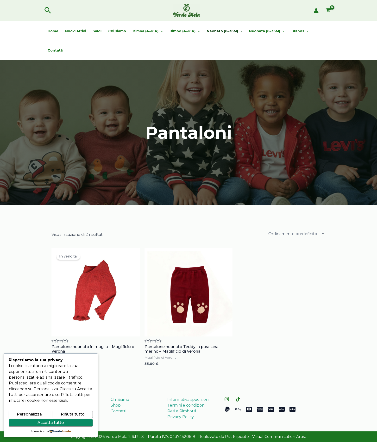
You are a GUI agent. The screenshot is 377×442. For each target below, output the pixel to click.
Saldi (97, 31)
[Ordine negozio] (296, 233)
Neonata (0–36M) (266, 31)
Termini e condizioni (186, 405)
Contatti (55, 50)
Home (53, 31)
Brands (299, 31)
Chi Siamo (120, 399)
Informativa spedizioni (188, 399)
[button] (47, 11)
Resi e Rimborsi (181, 411)
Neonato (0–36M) (224, 31)
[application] (160, 31)
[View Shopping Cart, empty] (328, 10)
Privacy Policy (180, 417)
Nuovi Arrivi (75, 31)
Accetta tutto (51, 422)
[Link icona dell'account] (316, 10)
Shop (116, 405)
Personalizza (29, 414)
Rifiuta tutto (73, 414)
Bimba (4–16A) (148, 31)
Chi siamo (117, 31)
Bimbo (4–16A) (185, 31)
